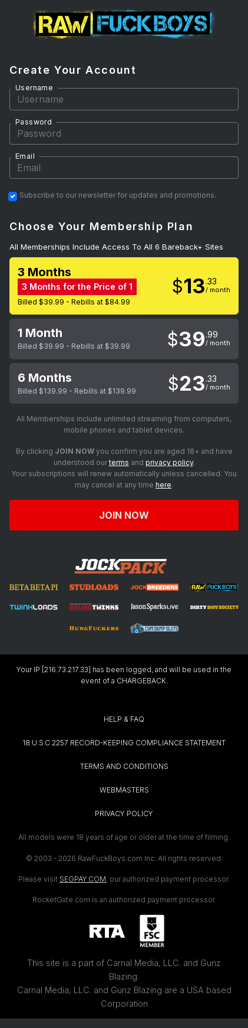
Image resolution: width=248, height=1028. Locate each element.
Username (34, 87)
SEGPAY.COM (82, 879)
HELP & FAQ (124, 719)
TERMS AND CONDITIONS (124, 766)
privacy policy (169, 462)
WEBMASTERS (124, 789)
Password (33, 121)
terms (119, 462)
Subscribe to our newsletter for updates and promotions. (117, 195)
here (163, 484)
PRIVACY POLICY (124, 813)
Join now (124, 515)
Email (25, 156)
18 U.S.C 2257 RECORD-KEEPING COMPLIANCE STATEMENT (124, 742)
